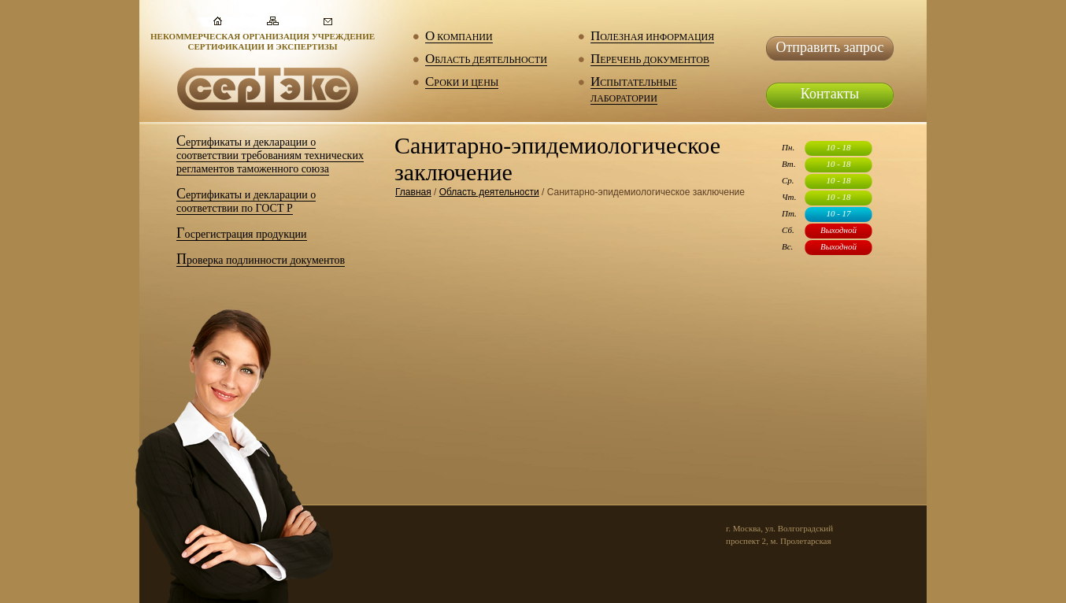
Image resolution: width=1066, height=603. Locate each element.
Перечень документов (649, 60)
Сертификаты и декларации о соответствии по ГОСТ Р (246, 201)
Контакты (830, 94)
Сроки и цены (461, 83)
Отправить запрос (829, 47)
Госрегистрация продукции (241, 234)
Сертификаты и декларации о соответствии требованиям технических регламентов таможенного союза (270, 155)
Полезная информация (652, 37)
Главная (413, 192)
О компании (459, 37)
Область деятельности (486, 60)
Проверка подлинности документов (260, 260)
